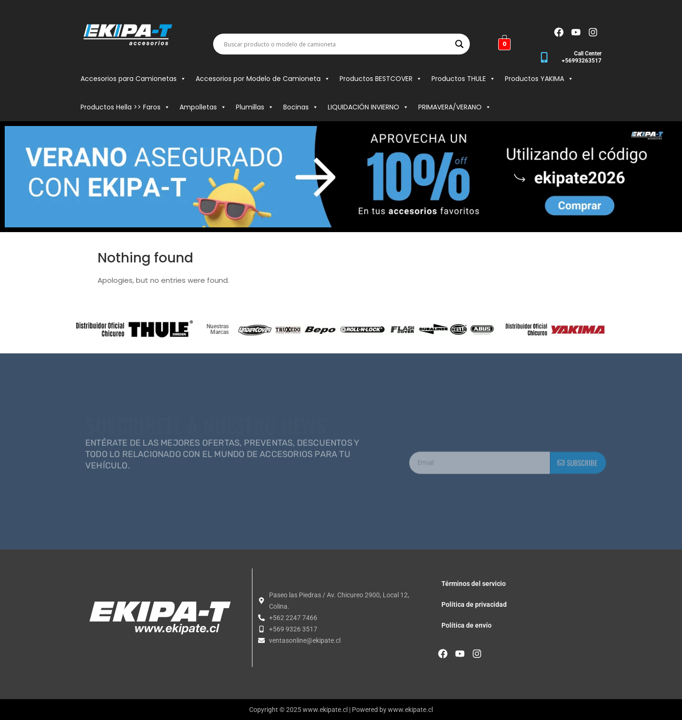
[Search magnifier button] (459, 44)
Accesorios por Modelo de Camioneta (263, 78)
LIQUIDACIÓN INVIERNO (368, 107)
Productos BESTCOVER (381, 78)
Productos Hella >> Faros (125, 107)
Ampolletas (202, 107)
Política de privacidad (474, 604)
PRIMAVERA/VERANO (454, 107)
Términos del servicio (473, 583)
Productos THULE (463, 78)
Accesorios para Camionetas (133, 78)
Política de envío (466, 625)
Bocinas (300, 107)
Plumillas (255, 107)
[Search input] (337, 44)
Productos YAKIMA (539, 78)
